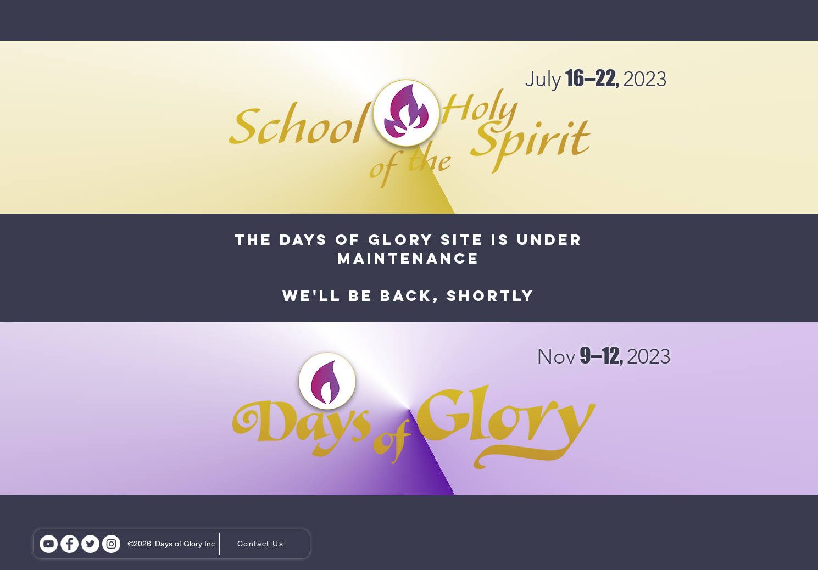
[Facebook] (69, 544)
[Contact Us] (262, 544)
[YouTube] (49, 544)
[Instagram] (111, 544)
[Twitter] (90, 544)
